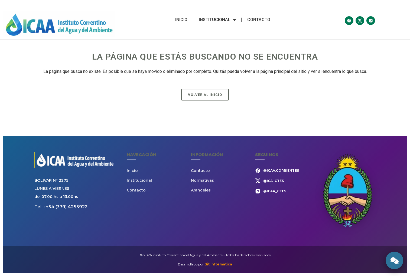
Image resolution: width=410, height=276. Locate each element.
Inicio (181, 19)
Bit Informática (218, 264)
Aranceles (201, 190)
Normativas (202, 180)
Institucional (217, 20)
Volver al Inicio (205, 95)
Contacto (258, 19)
